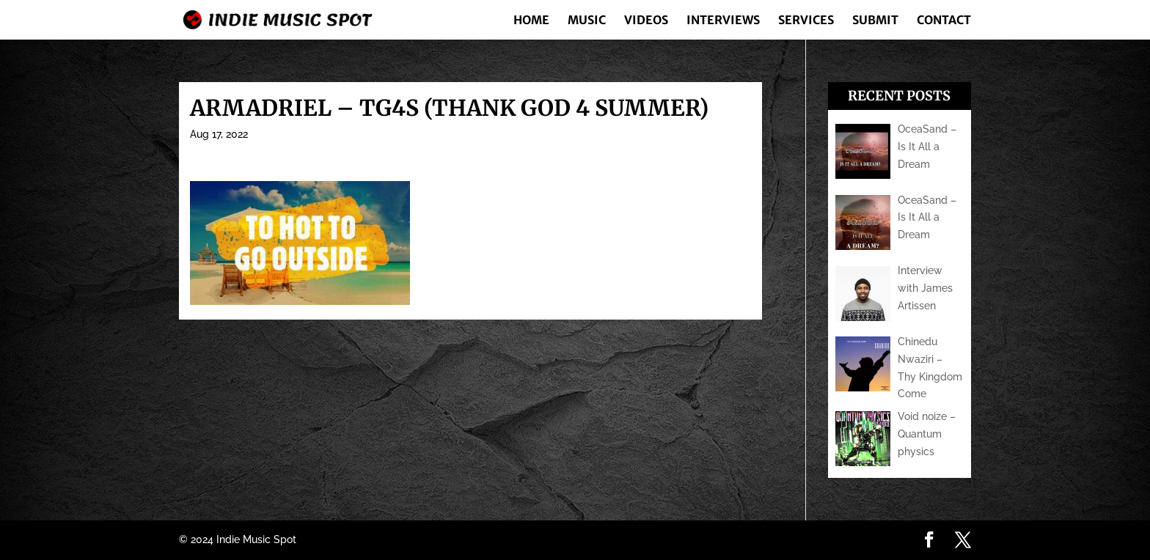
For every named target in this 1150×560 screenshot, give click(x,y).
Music (587, 21)
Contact (944, 21)
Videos (646, 21)
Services (806, 21)
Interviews (723, 21)
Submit (875, 21)
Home (531, 21)
